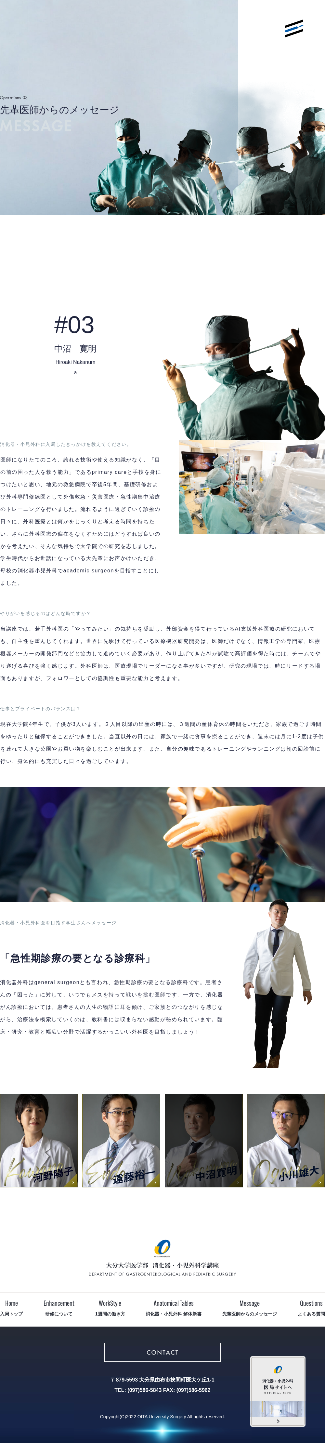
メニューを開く (294, 28)
